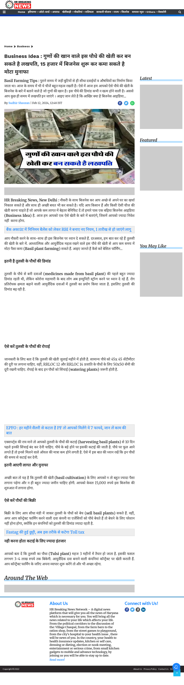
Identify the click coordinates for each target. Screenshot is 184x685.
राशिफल (89, 11)
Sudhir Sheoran (19, 103)
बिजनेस (125, 11)
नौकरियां (78, 11)
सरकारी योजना (104, 11)
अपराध (55, 11)
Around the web (26, 578)
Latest (146, 78)
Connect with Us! (141, 603)
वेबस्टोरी (162, 11)
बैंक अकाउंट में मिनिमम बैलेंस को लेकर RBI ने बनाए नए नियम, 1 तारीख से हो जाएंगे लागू (68, 229)
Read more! (57, 659)
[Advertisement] (68, 319)
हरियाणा (32, 11)
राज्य (116, 11)
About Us (59, 603)
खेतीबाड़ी (66, 11)
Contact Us (163, 669)
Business (23, 46)
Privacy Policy (150, 669)
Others (151, 11)
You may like (153, 246)
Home (21, 11)
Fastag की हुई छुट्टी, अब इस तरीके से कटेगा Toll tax (45, 532)
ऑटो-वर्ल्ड (44, 11)
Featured (148, 140)
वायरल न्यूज (138, 11)
